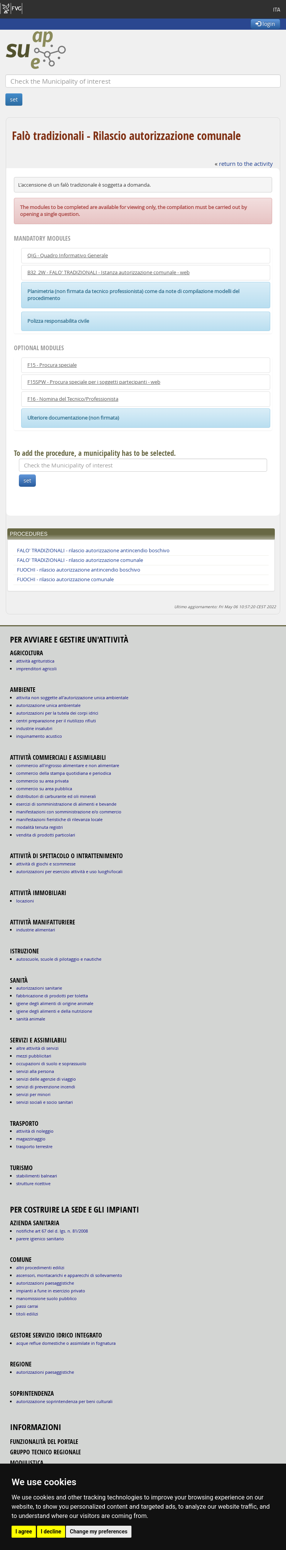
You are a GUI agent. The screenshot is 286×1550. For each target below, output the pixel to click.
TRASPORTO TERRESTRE (34, 1146)
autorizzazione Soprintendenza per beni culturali (64, 1401)
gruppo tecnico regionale (45, 1452)
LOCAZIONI (25, 901)
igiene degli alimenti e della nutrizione (54, 1011)
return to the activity (246, 163)
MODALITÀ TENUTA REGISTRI (39, 827)
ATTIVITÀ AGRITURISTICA (35, 661)
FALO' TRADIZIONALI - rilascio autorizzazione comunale (80, 560)
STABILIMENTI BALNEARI (36, 1176)
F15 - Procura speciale (52, 365)
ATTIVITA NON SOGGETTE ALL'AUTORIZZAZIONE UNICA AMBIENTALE (72, 697)
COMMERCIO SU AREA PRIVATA (42, 781)
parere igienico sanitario (40, 1238)
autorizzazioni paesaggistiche (45, 1283)
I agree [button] (23, 1531)
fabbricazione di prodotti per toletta (52, 995)
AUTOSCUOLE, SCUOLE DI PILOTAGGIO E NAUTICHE (58, 959)
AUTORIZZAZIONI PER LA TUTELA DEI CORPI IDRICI (57, 713)
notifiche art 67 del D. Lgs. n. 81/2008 (52, 1231)
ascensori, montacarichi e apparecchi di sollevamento (69, 1275)
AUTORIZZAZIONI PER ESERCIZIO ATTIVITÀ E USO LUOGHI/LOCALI (69, 871)
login (265, 23)
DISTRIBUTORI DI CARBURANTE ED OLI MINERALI (56, 796)
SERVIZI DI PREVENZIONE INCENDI (45, 1087)
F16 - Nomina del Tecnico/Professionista (72, 399)
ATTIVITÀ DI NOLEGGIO (35, 1131)
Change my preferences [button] (98, 1531)
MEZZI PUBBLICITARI (33, 1056)
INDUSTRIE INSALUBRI (34, 728)
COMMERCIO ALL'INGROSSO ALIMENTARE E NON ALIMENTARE (67, 765)
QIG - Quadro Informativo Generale (67, 255)
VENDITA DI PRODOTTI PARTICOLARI (45, 835)
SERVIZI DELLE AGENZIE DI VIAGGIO (46, 1079)
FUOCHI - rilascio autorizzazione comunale (65, 579)
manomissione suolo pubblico (46, 1298)
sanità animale (30, 1019)
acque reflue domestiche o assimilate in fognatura (66, 1343)
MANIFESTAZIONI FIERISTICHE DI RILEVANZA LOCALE (59, 819)
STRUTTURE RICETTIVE (33, 1183)
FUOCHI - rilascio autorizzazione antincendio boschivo (78, 570)
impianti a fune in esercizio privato (50, 1291)
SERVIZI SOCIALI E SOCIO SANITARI (44, 1102)
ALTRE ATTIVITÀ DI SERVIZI (37, 1048)
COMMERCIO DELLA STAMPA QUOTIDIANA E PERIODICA (63, 773)
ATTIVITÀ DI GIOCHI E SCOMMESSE (46, 864)
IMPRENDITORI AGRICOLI (36, 668)
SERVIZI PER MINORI (33, 1094)
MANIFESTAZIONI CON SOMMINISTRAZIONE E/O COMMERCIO (68, 812)
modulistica (27, 1463)
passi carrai (27, 1306)
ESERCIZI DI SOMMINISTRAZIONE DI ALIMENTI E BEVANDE (66, 804)
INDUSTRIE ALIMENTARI (35, 930)
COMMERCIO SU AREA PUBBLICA (44, 788)
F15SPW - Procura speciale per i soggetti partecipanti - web (93, 382)
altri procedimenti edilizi (40, 1267)
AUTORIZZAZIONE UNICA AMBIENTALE (48, 705)
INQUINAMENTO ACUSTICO (39, 736)
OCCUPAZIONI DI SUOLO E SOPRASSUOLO (51, 1063)
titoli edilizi (27, 1314)
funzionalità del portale (44, 1441)
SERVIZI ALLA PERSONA (35, 1071)
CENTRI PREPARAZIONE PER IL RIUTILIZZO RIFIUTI (56, 721)
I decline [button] (51, 1531)
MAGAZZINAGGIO (30, 1139)
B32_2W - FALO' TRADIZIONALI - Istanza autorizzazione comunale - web (108, 272)
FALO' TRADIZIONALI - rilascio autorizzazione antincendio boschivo (93, 550)
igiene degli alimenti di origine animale (54, 1003)
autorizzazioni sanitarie (39, 988)
